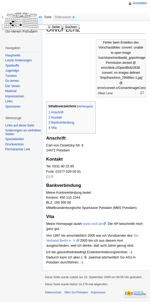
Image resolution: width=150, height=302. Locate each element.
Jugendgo (12, 70)
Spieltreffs (12, 65)
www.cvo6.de (92, 224)
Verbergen (85, 106)
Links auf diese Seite (19, 125)
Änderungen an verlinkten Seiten (23, 132)
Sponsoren (12, 106)
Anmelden (140, 3)
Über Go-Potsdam (76, 292)
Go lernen (12, 81)
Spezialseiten (14, 139)
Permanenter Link (17, 149)
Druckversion (14, 144)
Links (9, 101)
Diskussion (63, 17)
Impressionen (14, 96)
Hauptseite (12, 55)
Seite (47, 17)
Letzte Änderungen (18, 60)
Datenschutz (53, 292)
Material (11, 91)
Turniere (11, 76)
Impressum (98, 292)
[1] (48, 176)
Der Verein (12, 86)
